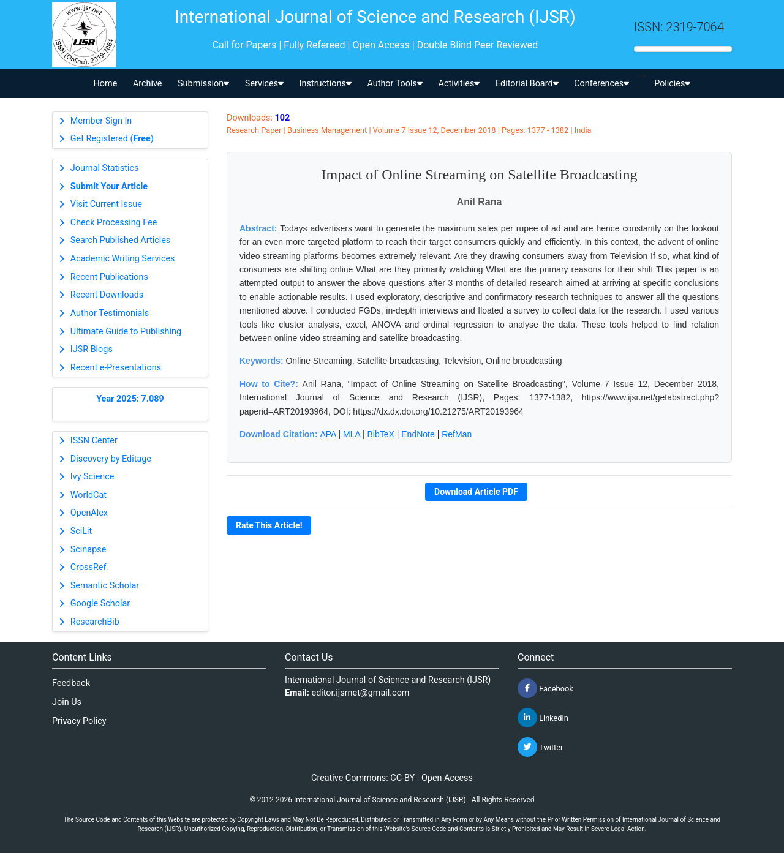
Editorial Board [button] (527, 83)
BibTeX (381, 434)
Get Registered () (112, 138)
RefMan (457, 434)
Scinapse (88, 549)
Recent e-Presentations (115, 368)
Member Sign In (101, 121)
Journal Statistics (104, 168)
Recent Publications (109, 277)
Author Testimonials (109, 313)
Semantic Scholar (104, 586)
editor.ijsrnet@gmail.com (361, 693)
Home (106, 83)
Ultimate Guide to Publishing (125, 331)
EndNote (417, 434)
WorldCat (88, 495)
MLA (351, 434)
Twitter (540, 747)
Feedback (71, 683)
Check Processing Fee (113, 222)
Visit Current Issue (106, 204)
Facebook (545, 688)
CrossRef (88, 567)
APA (328, 434)
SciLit (81, 531)
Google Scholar (100, 603)
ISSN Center (94, 440)
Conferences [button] (601, 83)
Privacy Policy (79, 721)
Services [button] (264, 83)
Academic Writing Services (122, 259)
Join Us (66, 702)
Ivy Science (92, 477)
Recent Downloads (106, 295)
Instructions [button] (326, 83)
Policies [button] (672, 83)
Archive (147, 83)
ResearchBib (94, 622)
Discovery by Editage (110, 459)
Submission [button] (203, 83)
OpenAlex (89, 513)
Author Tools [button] (394, 83)
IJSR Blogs (91, 349)
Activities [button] (459, 83)
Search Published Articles (120, 240)
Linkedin (543, 717)
